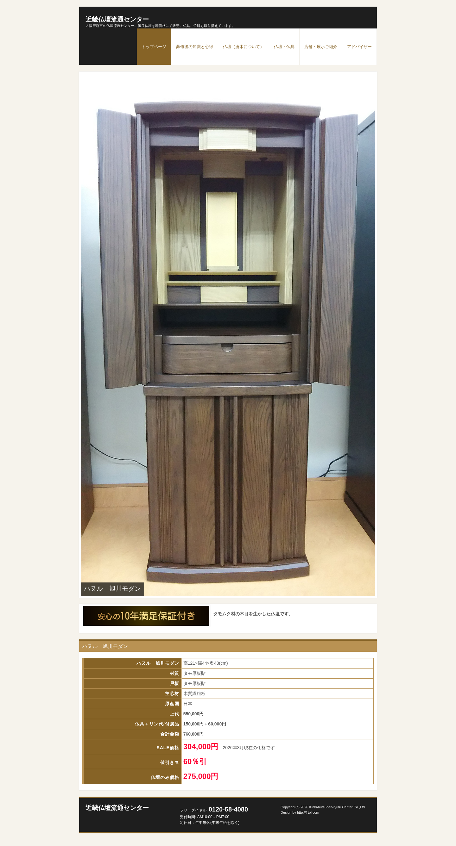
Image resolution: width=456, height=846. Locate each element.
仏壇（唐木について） (243, 46)
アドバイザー (359, 46)
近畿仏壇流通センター (117, 19)
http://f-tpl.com (308, 812)
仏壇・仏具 (284, 46)
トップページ (154, 46)
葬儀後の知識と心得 (194, 46)
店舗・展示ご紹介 (320, 46)
